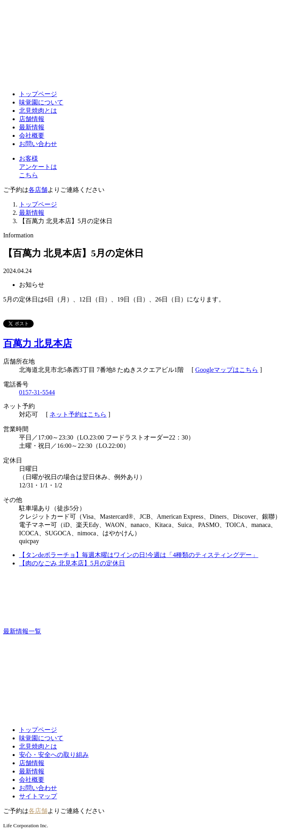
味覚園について (41, 102)
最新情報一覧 (81, 631)
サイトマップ (38, 796)
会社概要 (31, 135)
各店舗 (38, 189)
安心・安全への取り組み (54, 754)
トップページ (38, 94)
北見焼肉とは (38, 110)
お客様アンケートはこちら (38, 166)
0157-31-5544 (37, 392)
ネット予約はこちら (77, 414)
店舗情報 (31, 119)
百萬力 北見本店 (37, 343)
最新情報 (31, 127)
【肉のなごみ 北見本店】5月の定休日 (72, 563)
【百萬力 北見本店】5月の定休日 (65, 221)
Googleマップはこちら (226, 369)
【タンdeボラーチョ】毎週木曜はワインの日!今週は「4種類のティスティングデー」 (138, 555)
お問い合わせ (38, 143)
